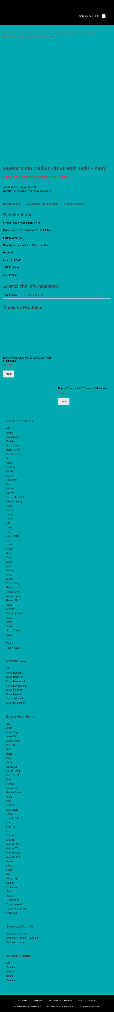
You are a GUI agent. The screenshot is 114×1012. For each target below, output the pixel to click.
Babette (10, 441)
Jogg (9, 814)
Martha (10, 570)
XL (42, 295)
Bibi (8, 458)
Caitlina (10, 467)
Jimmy (10, 527)
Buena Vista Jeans (23, 33)
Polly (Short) (13, 583)
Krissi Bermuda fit (16, 681)
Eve (8, 779)
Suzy (9, 634)
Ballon (9, 749)
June (9, 544)
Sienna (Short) (14, 613)
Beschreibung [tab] (11, 203)
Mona (9, 579)
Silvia (9, 891)
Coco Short (12, 775)
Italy (8, 801)
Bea (8, 758)
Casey (9, 475)
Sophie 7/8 (12, 887)
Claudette (11, 480)
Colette (10, 488)
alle (8, 428)
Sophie (10, 882)
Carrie (9, 471)
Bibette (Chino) (14, 454)
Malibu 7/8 (12, 848)
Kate (9, 553)
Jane (9, 518)
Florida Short (13, 792)
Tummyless (12, 900)
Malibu (10, 839)
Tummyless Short (16, 908)
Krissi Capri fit (14, 690)
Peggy (9, 870)
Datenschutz (38, 1000)
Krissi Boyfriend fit (16, 685)
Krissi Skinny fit (14, 698)
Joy (8, 531)
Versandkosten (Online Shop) (60, 1000)
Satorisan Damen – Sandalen (22, 938)
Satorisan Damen (16, 933)
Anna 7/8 (11, 736)
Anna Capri (12, 732)
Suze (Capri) (13, 630)
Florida (10, 783)
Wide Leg (11, 913)
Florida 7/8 (12, 788)
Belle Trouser (13, 445)
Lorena (10, 835)
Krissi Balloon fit (15, 672)
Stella (9, 626)
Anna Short (12, 741)
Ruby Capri (12, 878)
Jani (8, 523)
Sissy (9, 617)
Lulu (8, 566)
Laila (9, 561)
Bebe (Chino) (13, 449)
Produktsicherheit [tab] (74, 203)
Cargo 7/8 (11, 766)
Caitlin (9, 462)
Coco (9, 484)
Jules (9, 540)
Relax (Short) (13, 591)
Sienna (10, 609)
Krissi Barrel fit (14, 677)
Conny (10, 493)
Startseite (7, 33)
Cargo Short (13, 771)
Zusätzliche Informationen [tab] (42, 203)
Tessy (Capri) (13, 647)
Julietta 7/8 (12, 818)
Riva (8, 874)
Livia (9, 831)
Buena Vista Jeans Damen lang (50, 33)
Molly (9, 574)
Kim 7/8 (10, 826)
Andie (9, 432)
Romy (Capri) (13, 596)
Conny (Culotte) (15, 497)
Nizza (9, 865)
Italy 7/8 (10, 805)
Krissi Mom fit (13, 694)
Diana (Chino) (14, 501)
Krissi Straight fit (15, 703)
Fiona (9, 549)
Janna (9, 514)
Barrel (9, 753)
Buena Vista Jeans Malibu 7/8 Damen (32, 191)
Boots (9, 976)
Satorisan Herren (15, 942)
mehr (9, 374)
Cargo (9, 762)
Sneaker (11, 967)
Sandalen (11, 980)
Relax (9, 587)
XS (29, 295)
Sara (9, 604)
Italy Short (12, 809)
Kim (8, 557)
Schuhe (10, 971)
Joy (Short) (12, 536)
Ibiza (9, 796)
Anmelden (92, 1000)
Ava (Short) (12, 437)
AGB (80, 1000)
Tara (8, 639)
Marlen (10, 861)
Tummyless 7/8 (14, 904)
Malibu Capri (13, 852)
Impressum (22, 1000)
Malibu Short (13, 857)
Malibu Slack (13, 844)
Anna (9, 728)
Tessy (9, 643)
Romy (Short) (13, 600)
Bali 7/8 (10, 745)
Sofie (9, 622)
